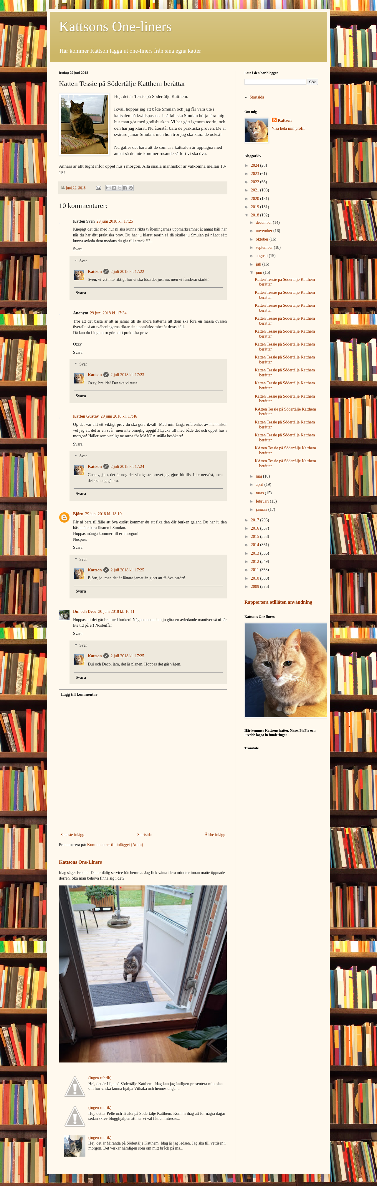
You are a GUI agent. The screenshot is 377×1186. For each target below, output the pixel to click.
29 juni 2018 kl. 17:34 (108, 313)
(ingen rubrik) (99, 1078)
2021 (255, 190)
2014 (255, 545)
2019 (255, 207)
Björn (78, 514)
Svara (77, 249)
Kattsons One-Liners (80, 862)
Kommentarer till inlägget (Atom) (115, 845)
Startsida (144, 835)
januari (262, 509)
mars (260, 493)
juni (259, 272)
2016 (255, 528)
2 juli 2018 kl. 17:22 (127, 271)
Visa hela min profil (288, 128)
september (265, 247)
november (264, 230)
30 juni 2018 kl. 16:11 (116, 611)
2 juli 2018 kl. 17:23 (127, 375)
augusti (262, 255)
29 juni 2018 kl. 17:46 (119, 416)
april (260, 484)
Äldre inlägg (215, 835)
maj (259, 476)
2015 (255, 536)
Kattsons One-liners (115, 26)
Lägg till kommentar (79, 694)
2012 (255, 561)
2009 (255, 586)
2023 (255, 173)
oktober (262, 239)
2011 (255, 570)
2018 (255, 215)
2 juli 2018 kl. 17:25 (127, 570)
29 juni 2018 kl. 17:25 (115, 221)
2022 (255, 182)
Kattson (95, 271)
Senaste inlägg (72, 835)
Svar (83, 261)
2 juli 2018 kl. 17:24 (127, 466)
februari (263, 501)
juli (259, 264)
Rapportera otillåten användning (278, 602)
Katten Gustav (86, 416)
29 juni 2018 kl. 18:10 (103, 514)
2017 (255, 520)
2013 (255, 553)
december (264, 222)
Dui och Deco (84, 611)
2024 (255, 165)
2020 (255, 198)
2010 (255, 578)
